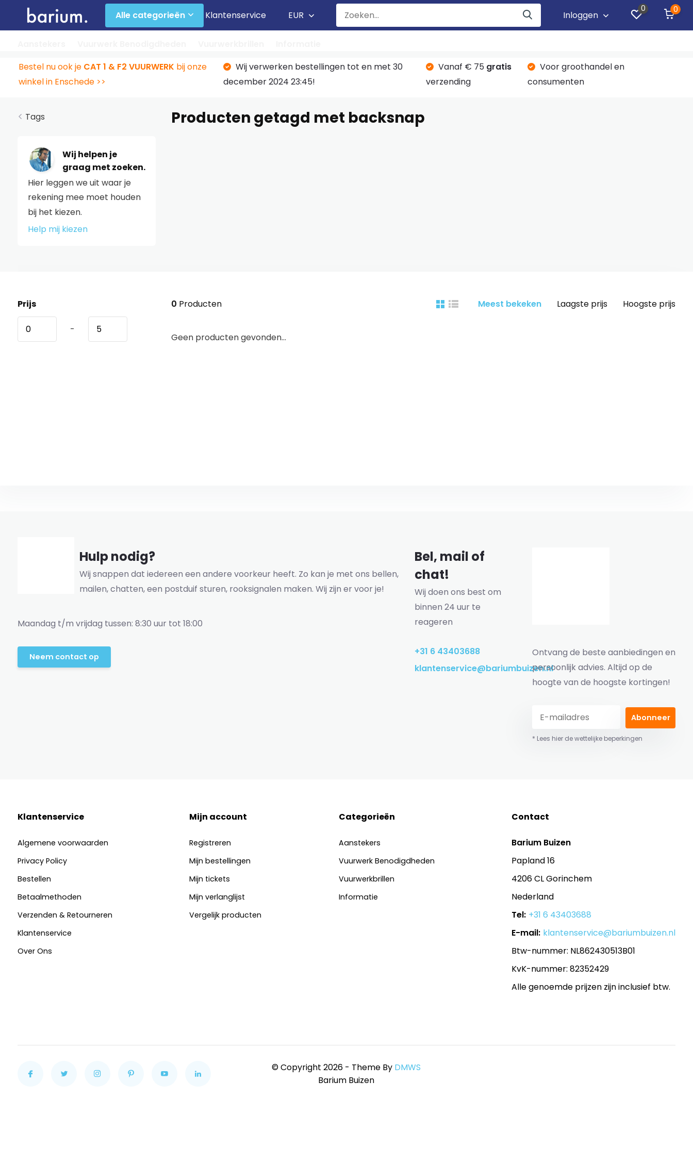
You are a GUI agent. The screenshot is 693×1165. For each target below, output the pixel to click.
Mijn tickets (214, 884)
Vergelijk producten (232, 920)
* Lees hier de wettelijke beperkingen (587, 744)
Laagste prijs (582, 309)
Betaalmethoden (52, 902)
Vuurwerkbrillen (231, 44)
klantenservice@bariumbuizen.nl (460, 674)
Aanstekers (41, 44)
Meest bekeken (509, 309)
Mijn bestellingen (225, 866)
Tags (35, 122)
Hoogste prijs (649, 309)
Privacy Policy (45, 866)
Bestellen (36, 884)
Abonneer (650, 723)
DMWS (407, 1073)
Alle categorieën (154, 15)
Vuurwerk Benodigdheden (131, 44)
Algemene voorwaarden (67, 848)
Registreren (215, 848)
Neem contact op (66, 664)
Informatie (298, 44)
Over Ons (37, 956)
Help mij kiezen (58, 235)
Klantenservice (235, 15)
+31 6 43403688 (447, 657)
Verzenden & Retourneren (71, 920)
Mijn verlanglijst (222, 902)
